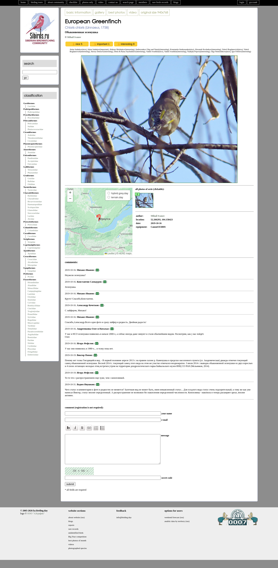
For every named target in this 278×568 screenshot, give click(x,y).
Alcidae (31, 219)
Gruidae (31, 178)
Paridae (31, 340)
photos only (87, 2)
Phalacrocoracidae (35, 129)
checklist (73, 2)
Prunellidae (32, 314)
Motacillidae (33, 288)
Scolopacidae (33, 207)
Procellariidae (33, 118)
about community (56, 2)
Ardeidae (31, 135)
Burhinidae (32, 196)
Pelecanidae (33, 123)
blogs (175, 2)
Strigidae (31, 242)
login (241, 2)
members (143, 2)
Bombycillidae (34, 305)
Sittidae (31, 343)
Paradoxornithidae (35, 331)
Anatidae (31, 152)
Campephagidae (34, 291)
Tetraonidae (33, 170)
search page (128, 2)
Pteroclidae (32, 224)
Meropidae (32, 265)
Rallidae (31, 181)
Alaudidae (32, 285)
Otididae (31, 184)
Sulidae (31, 126)
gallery (99, 12)
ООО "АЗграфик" (35, 519)
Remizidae (32, 337)
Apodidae (32, 253)
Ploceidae (32, 349)
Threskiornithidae (35, 138)
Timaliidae (32, 328)
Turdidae (31, 326)
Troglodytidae (34, 311)
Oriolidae (32, 297)
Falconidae (32, 164)
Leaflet (109, 253)
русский (253, 2)
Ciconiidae (32, 141)
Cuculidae (32, 236)
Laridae (31, 216)
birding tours (37, 2)
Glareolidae (32, 210)
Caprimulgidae (34, 248)
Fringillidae (32, 352)
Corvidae (31, 302)
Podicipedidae (34, 112)
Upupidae (32, 271)
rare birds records (160, 2)
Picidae (31, 276)
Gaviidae (31, 106)
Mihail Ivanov (74, 37)
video (100, 2)
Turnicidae (32, 190)
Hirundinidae (33, 282)
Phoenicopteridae (35, 146)
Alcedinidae (33, 262)
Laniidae (31, 294)
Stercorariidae (34, 213)
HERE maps (125, 253)
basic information (78, 12)
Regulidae (32, 320)
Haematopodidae (35, 204)
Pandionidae (33, 158)
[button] (98, 217)
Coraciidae (32, 259)
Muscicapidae (33, 323)
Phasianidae (33, 172)
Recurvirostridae (35, 201)
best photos (116, 12)
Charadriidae (33, 198)
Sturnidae (32, 300)
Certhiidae (32, 346)
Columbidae (33, 230)
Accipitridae (33, 161)
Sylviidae (32, 317)
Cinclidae (32, 308)
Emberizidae (33, 354)
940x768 (154, 12)
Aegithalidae (33, 334)
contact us (113, 2)
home (23, 2)
